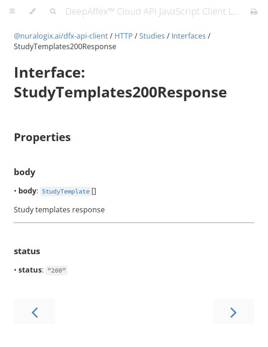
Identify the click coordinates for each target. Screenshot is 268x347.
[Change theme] (32, 11)
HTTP (123, 36)
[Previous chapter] (34, 311)
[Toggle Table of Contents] (12, 11)
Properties (42, 136)
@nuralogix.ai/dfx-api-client (61, 36)
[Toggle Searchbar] (53, 11)
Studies (152, 36)
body (24, 171)
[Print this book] (254, 11)
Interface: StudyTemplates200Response (120, 82)
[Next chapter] (233, 311)
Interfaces (188, 36)
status (27, 250)
